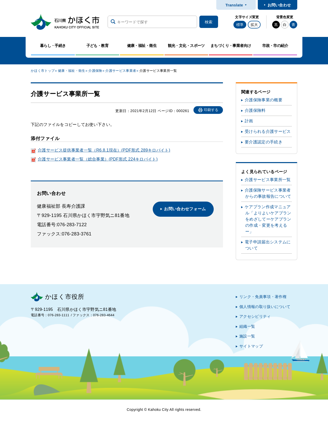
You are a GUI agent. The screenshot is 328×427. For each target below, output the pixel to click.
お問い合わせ (279, 5)
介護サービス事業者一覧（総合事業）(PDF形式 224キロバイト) (98, 159)
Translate (234, 5)
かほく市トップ (43, 71)
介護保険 (95, 71)
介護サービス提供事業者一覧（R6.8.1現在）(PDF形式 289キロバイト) (104, 150)
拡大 (254, 25)
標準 (239, 25)
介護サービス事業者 (120, 71)
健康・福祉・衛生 (71, 71)
